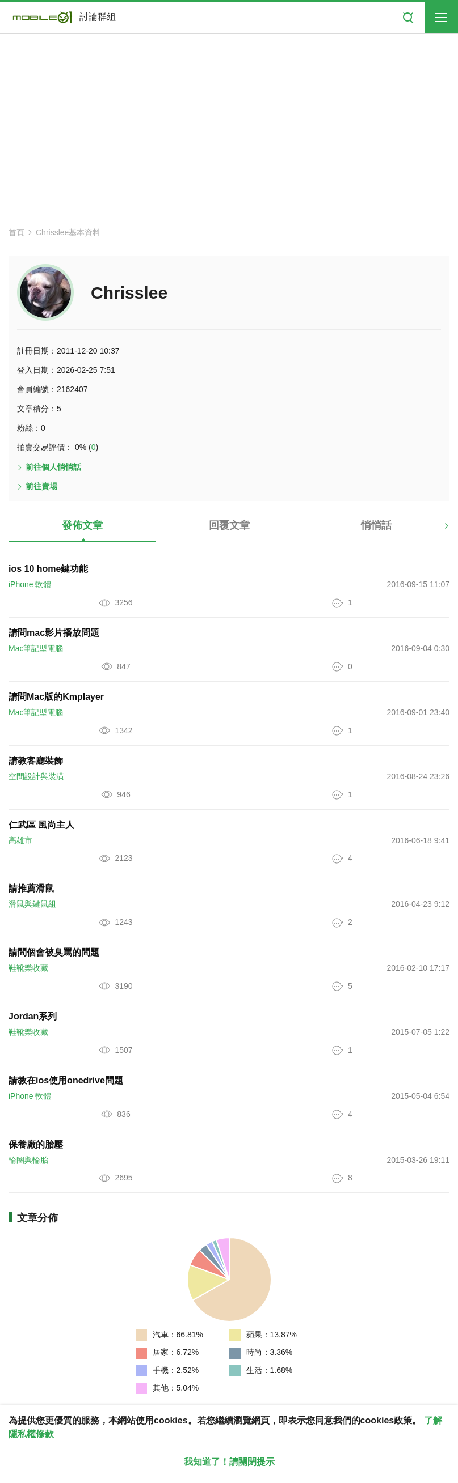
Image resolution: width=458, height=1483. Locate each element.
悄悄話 (376, 525)
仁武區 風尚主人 (41, 825)
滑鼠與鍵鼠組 (32, 903)
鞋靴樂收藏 (28, 967)
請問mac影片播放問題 (54, 633)
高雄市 (20, 840)
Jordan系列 (33, 1016)
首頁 (16, 232)
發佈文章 (82, 525)
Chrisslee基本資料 (68, 232)
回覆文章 (229, 525)
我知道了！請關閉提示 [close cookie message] (229, 1462)
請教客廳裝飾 (36, 761)
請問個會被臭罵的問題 (54, 952)
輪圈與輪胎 (28, 1160)
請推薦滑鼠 (31, 888)
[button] (436, 530)
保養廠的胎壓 (36, 1144)
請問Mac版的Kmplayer (56, 697)
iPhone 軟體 (30, 584)
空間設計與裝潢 (36, 776)
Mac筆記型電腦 (36, 648)
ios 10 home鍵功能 (48, 568)
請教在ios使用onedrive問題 (66, 1080)
